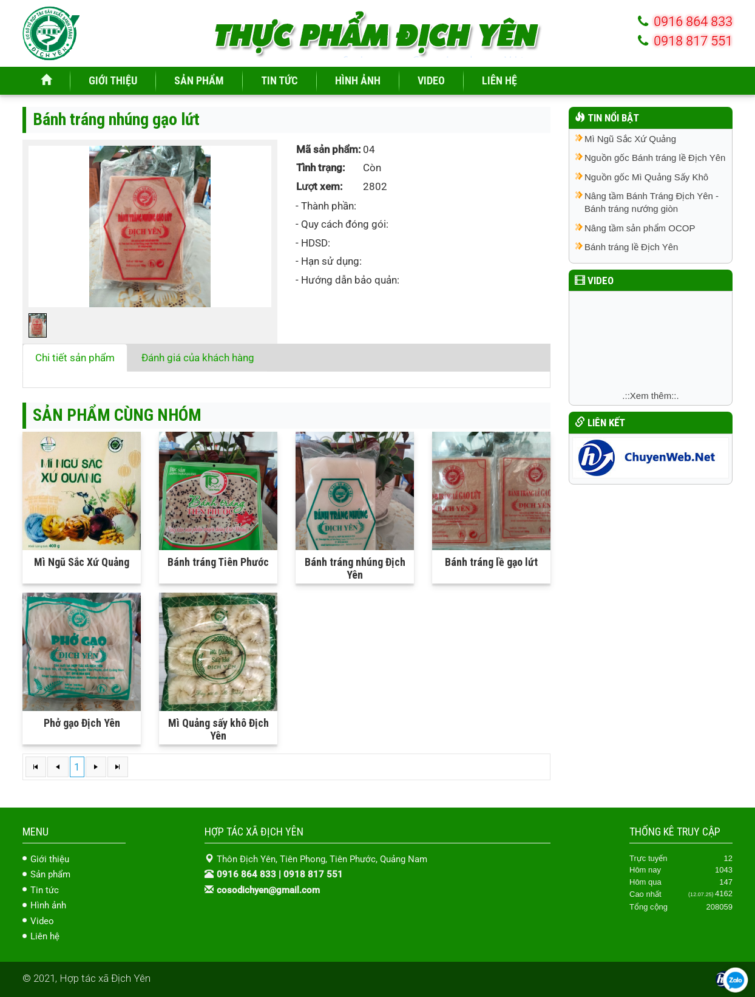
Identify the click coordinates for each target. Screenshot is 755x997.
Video (42, 921)
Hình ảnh (48, 905)
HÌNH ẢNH (358, 80)
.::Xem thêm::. (650, 395)
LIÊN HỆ (499, 80)
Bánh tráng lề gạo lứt (491, 562)
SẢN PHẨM (199, 80)
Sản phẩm (50, 874)
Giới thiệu (49, 859)
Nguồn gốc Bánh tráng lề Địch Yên (654, 157)
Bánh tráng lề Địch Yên (631, 247)
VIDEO (431, 80)
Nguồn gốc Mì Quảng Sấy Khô (646, 177)
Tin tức (44, 890)
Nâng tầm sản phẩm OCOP (639, 228)
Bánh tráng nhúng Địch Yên (355, 568)
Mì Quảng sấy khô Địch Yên (218, 729)
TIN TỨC (279, 80)
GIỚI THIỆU (113, 80)
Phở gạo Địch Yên (82, 722)
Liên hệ (44, 936)
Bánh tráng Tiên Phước (218, 562)
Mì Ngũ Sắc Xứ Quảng (81, 562)
